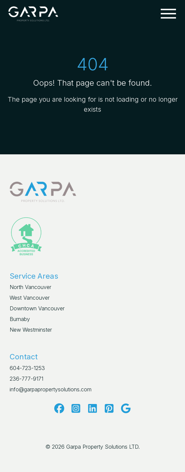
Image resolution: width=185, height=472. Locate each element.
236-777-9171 (26, 378)
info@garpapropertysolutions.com (51, 389)
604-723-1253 (27, 368)
